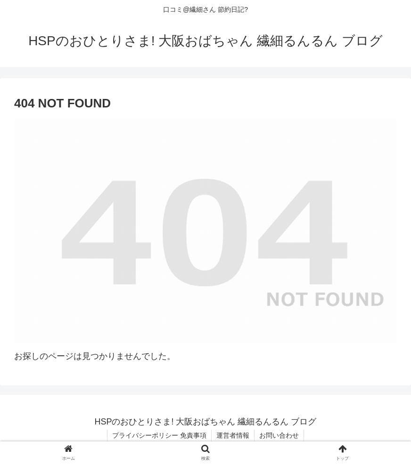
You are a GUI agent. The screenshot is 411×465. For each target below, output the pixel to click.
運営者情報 (232, 435)
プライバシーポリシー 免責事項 (159, 435)
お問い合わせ (279, 435)
